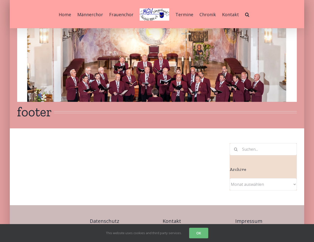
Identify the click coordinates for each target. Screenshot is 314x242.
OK (198, 233)
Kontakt (172, 221)
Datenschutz (104, 221)
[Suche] (236, 149)
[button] (247, 14)
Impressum (248, 221)
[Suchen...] (263, 149)
